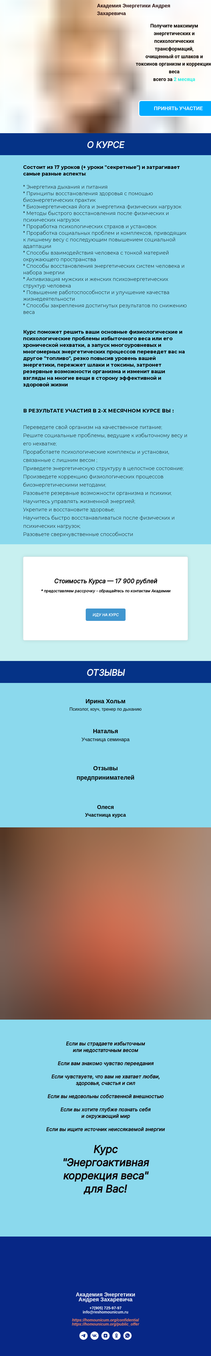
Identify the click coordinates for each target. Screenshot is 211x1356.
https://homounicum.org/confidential (105, 1320)
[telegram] (83, 1338)
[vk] (94, 1338)
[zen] (105, 1338)
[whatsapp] (127, 1338)
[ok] (116, 1338)
